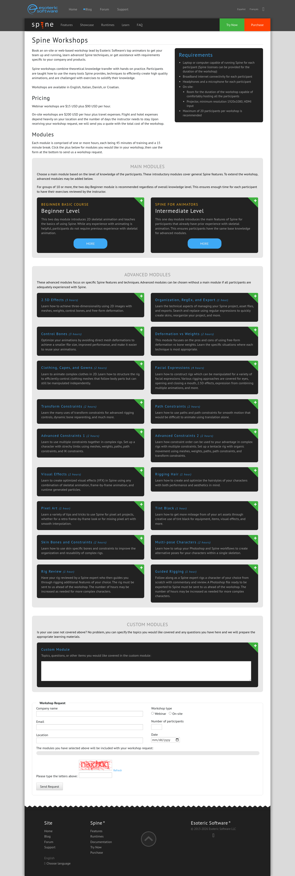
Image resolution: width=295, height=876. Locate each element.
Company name (89, 711)
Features (67, 25)
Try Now (232, 25)
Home (73, 9)
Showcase (87, 25)
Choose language (57, 863)
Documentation (101, 842)
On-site (176, 714)
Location (89, 738)
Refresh (117, 770)
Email (89, 725)
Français (254, 9)
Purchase (257, 25)
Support (122, 9)
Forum (104, 9)
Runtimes (107, 25)
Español (241, 9)
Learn (125, 25)
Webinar (158, 714)
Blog (47, 836)
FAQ (140, 25)
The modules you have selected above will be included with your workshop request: (94, 748)
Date (165, 737)
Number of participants (167, 724)
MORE (90, 243)
